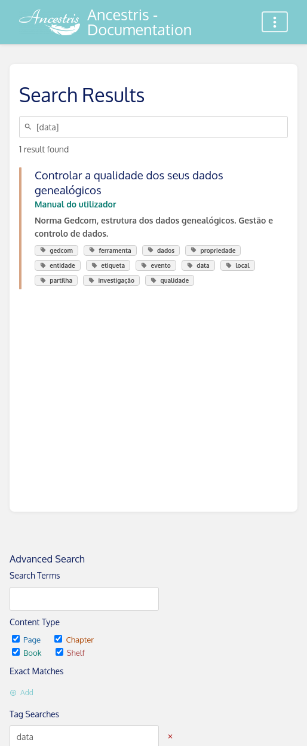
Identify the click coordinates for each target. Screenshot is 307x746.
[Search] (30, 127)
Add (21, 692)
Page (27, 639)
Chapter (74, 639)
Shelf (70, 652)
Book (28, 652)
